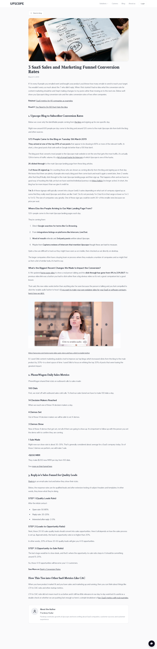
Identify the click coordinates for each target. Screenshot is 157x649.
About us (132, 3)
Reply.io (31, 481)
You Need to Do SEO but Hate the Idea (51, 107)
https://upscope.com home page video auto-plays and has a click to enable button (59, 353)
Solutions (104, 3)
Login (143, 4)
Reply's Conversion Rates (50, 569)
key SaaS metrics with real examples (113, 597)
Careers (115, 3)
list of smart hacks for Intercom (70, 157)
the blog (78, 122)
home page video (48, 272)
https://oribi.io (97, 180)
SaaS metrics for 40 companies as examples (54, 100)
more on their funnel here (42, 466)
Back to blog (36, 13)
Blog (123, 3)
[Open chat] (151, 643)
